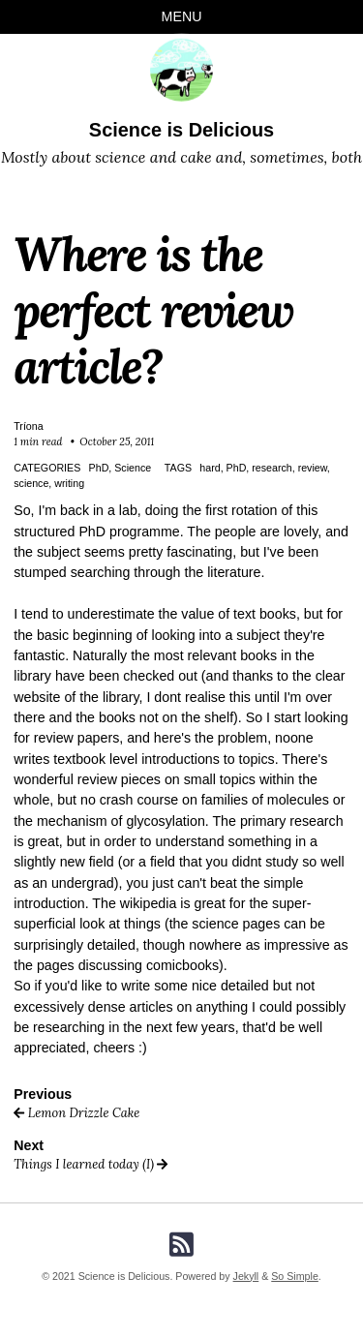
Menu (182, 16)
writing (69, 483)
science (31, 483)
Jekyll (246, 1276)
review (312, 467)
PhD (99, 467)
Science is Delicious (181, 129)
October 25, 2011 (116, 441)
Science (132, 467)
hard (209, 467)
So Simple (294, 1276)
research (271, 467)
